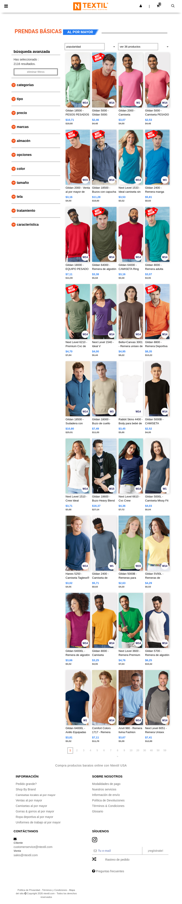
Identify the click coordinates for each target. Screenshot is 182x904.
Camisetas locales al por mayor (36, 795)
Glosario (97, 811)
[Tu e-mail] (117, 851)
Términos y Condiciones (54, 890)
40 (151, 750)
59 (165, 750)
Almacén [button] (23, 141)
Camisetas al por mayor (31, 806)
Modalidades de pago (106, 784)
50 (158, 750)
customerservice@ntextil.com (33, 847)
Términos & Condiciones (108, 806)
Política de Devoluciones (108, 800)
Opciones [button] (24, 155)
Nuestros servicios (104, 789)
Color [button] (21, 168)
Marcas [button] (23, 127)
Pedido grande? (26, 784)
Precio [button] (22, 113)
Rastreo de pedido (117, 859)
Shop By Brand (26, 789)
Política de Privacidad (29, 890)
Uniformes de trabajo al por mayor (38, 822)
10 (131, 750)
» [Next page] (117, 756)
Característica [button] (28, 224)
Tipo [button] (20, 99)
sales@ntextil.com (26, 855)
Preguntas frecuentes (110, 871)
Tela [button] (20, 196)
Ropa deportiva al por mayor (34, 817)
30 (144, 750)
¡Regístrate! (155, 850)
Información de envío (106, 795)
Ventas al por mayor (29, 800)
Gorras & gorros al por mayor (35, 811)
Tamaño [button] (23, 182)
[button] (141, 6)
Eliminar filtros (36, 71)
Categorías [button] (25, 85)
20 (137, 750)
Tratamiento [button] (26, 210)
